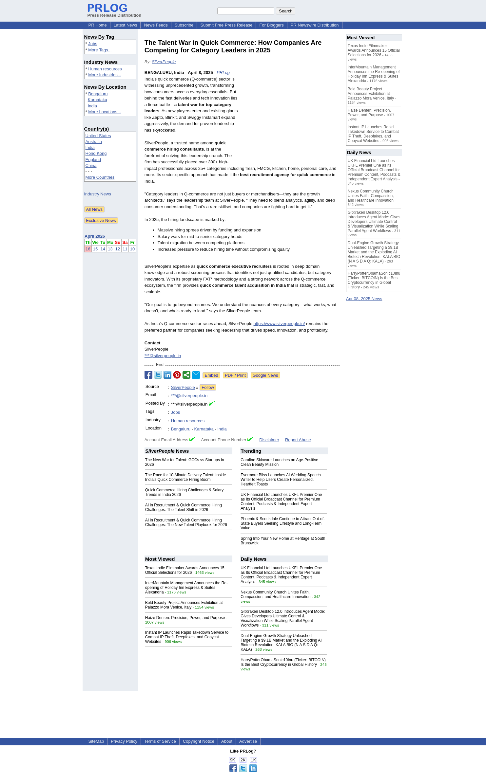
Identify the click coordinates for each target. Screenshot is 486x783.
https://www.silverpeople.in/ (279, 323)
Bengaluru (97, 93)
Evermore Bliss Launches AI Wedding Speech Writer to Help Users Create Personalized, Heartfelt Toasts (281, 479)
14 (103, 248)
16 (88, 248)
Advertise (248, 741)
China (91, 165)
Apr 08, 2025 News (364, 298)
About (226, 741)
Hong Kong (96, 153)
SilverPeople (164, 61)
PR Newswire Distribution (315, 25)
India (92, 105)
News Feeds (155, 25)
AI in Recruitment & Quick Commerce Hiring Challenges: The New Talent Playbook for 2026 (186, 522)
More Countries (100, 177)
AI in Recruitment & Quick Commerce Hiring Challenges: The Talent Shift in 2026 (183, 507)
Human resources (105, 68)
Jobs (92, 43)
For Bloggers (271, 25)
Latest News (125, 25)
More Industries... (104, 74)
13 (110, 248)
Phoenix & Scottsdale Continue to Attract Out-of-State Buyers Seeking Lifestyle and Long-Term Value (283, 523)
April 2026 (95, 236)
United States (98, 135)
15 (95, 248)
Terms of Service (160, 741)
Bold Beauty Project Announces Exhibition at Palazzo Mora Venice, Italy (184, 605)
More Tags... (99, 49)
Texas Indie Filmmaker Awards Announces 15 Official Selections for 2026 (184, 570)
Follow (208, 387)
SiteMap (96, 741)
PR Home (97, 25)
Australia (94, 141)
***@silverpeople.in (163, 355)
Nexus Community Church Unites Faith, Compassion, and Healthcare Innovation (275, 594)
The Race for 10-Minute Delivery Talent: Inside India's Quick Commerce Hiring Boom (185, 477)
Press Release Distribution (114, 13)
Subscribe (184, 25)
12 (117, 248)
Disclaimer (269, 439)
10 (132, 248)
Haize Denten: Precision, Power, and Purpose (185, 617)
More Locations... (104, 111)
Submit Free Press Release (226, 25)
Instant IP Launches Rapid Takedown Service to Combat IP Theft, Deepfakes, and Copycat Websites (186, 637)
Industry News (97, 193)
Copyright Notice (198, 741)
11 (125, 248)
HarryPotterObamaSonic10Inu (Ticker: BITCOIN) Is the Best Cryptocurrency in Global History (283, 662)
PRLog (223, 72)
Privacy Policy (124, 741)
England (93, 159)
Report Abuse (298, 439)
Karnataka (97, 99)
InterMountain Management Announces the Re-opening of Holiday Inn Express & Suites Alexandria (186, 587)
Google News (265, 375)
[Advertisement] (290, 117)
